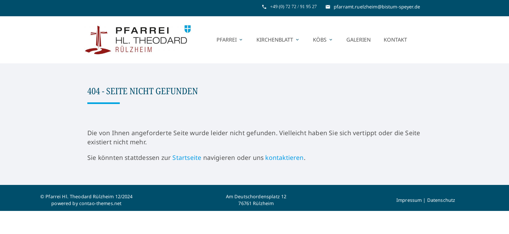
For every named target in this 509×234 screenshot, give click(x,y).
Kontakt (395, 39)
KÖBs (323, 40)
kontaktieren (284, 157)
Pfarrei (230, 40)
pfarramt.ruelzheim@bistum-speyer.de (377, 7)
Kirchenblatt (278, 40)
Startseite (186, 157)
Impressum (409, 200)
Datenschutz (441, 200)
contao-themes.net (100, 203)
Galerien (358, 39)
